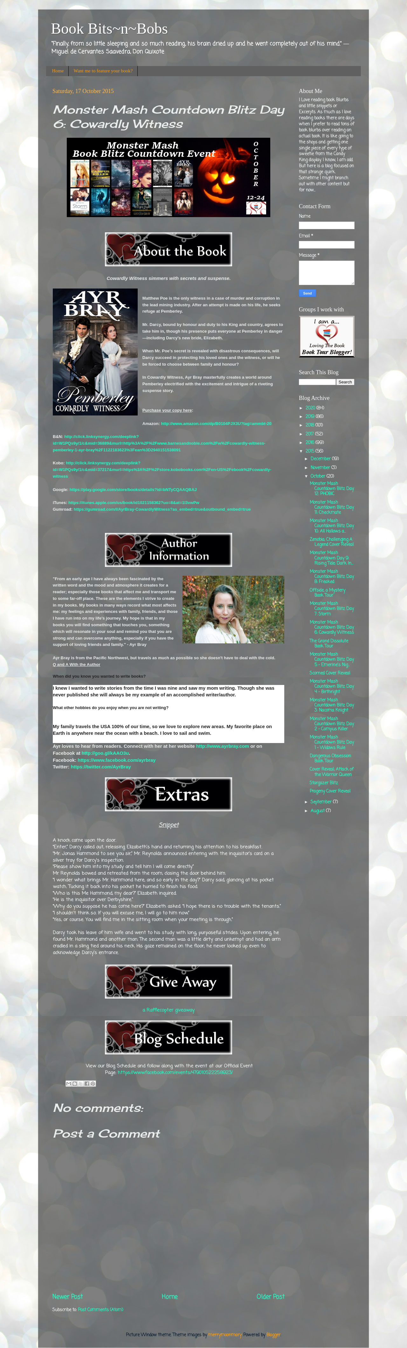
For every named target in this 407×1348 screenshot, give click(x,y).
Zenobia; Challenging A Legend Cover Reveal (332, 542)
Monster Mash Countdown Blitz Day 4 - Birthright (332, 686)
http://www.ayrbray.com (222, 746)
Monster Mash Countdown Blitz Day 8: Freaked (332, 576)
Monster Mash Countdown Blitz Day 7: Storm (332, 609)
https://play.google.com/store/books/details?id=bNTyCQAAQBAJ (133, 489)
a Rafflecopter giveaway (168, 1010)
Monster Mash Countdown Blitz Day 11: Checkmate (332, 507)
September (322, 802)
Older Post (271, 1297)
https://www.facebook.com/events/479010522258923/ (175, 1072)
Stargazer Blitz (324, 783)
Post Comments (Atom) (100, 1310)
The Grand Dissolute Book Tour (329, 644)
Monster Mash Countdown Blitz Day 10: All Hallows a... (332, 526)
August (318, 811)
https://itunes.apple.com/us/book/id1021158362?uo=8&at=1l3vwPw (133, 502)
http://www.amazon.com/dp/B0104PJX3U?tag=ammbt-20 (216, 423)
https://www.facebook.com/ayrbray (116, 760)
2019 (311, 417)
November (321, 468)
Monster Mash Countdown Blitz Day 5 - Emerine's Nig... (332, 659)
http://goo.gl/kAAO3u (105, 753)
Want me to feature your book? (103, 70)
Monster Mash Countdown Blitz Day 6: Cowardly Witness (332, 627)
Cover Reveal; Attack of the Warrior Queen (332, 772)
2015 (310, 451)
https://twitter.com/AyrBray (101, 766)
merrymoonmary (224, 1335)
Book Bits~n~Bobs (109, 28)
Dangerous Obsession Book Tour (330, 759)
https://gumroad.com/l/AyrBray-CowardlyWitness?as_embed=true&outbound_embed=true (162, 509)
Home (58, 70)
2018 (310, 425)
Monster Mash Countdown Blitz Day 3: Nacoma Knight (332, 705)
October (319, 476)
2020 (311, 408)
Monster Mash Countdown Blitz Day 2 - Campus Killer (332, 724)
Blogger (273, 1335)
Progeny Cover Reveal (330, 791)
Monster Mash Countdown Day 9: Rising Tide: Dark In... (331, 558)
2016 (310, 443)
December (321, 459)
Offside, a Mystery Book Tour (327, 593)
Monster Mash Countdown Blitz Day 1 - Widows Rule (332, 742)
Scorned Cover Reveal (330, 673)
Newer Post (67, 1297)
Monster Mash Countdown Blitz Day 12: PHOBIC (332, 489)
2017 (310, 434)
